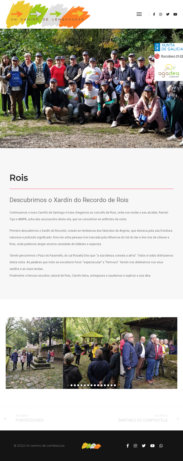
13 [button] (108, 385)
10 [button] (98, 385)
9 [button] (95, 385)
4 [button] (78, 385)
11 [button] (101, 385)
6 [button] (85, 385)
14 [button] (111, 385)
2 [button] (71, 385)
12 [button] (105, 385)
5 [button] (81, 385)
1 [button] (68, 385)
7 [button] (88, 385)
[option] (34, 353)
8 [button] (91, 385)
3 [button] (75, 385)
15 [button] (115, 385)
